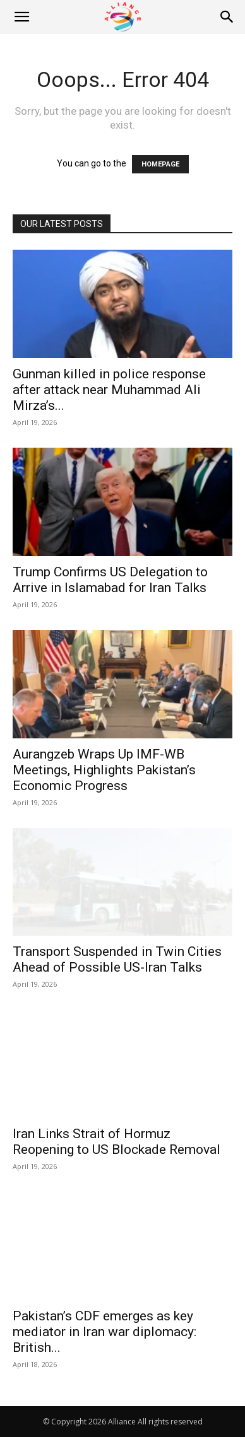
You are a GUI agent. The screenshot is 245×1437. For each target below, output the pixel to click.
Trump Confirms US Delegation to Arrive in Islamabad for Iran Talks (110, 579)
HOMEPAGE (160, 164)
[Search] (227, 17)
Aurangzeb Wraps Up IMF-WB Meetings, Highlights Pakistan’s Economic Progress (104, 770)
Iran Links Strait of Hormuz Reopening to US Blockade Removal (116, 1141)
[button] (21, 17)
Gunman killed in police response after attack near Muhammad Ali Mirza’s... (109, 389)
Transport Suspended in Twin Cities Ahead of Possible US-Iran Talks (117, 959)
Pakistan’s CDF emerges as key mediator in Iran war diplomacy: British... (104, 1331)
